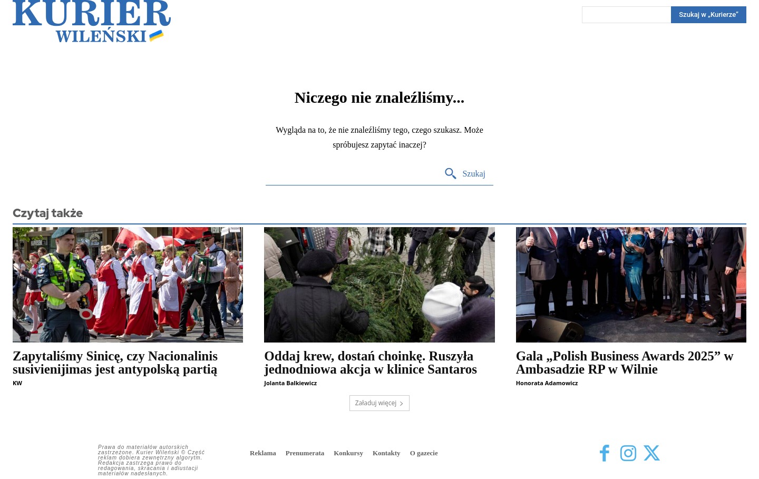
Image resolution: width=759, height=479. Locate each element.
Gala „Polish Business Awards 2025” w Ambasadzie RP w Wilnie (625, 362)
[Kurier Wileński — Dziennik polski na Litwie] (92, 21)
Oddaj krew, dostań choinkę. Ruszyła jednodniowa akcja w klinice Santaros (370, 362)
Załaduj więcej (379, 402)
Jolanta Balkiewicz (290, 383)
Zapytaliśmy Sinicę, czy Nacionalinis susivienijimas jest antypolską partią (115, 362)
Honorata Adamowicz (547, 383)
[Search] (708, 14)
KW (17, 383)
